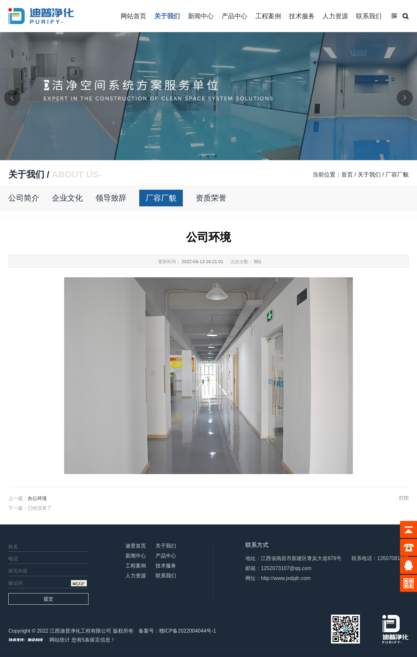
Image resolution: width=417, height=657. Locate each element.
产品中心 (234, 16)
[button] (201, 157)
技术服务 (302, 16)
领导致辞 (111, 198)
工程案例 (268, 16)
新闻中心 (201, 16)
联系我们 (369, 16)
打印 (404, 498)
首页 (347, 174)
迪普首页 (135, 546)
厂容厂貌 (161, 198)
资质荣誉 (211, 198)
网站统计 (59, 640)
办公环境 (37, 498)
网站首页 (133, 16)
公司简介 (23, 198)
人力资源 (335, 16)
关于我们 (167, 16)
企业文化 (67, 198)
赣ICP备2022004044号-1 (187, 631)
